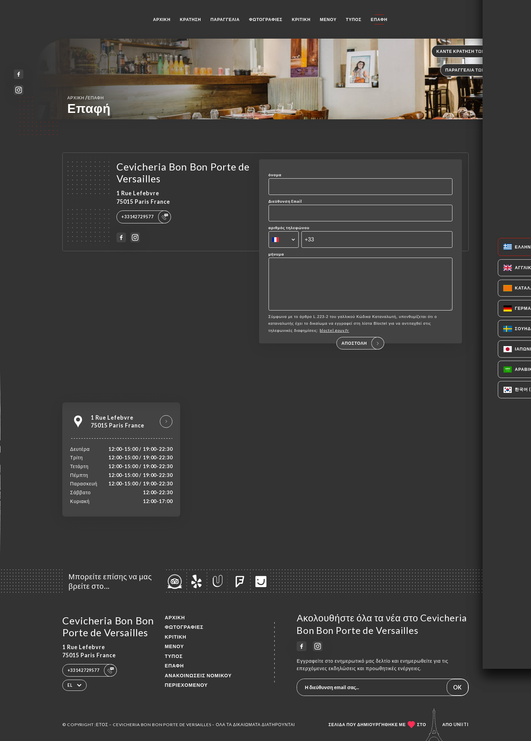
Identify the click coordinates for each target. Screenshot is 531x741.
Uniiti (461, 724)
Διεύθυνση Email (285, 201)
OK (457, 687)
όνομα (275, 175)
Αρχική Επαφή (85, 97)
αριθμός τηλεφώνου (289, 227)
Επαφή (379, 19)
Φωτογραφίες (265, 19)
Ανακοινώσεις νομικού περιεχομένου (198, 680)
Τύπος (353, 19)
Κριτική (301, 19)
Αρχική (162, 19)
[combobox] (283, 239)
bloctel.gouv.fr (334, 340)
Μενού (328, 19)
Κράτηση (190, 19)
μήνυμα (276, 254)
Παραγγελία (224, 19)
